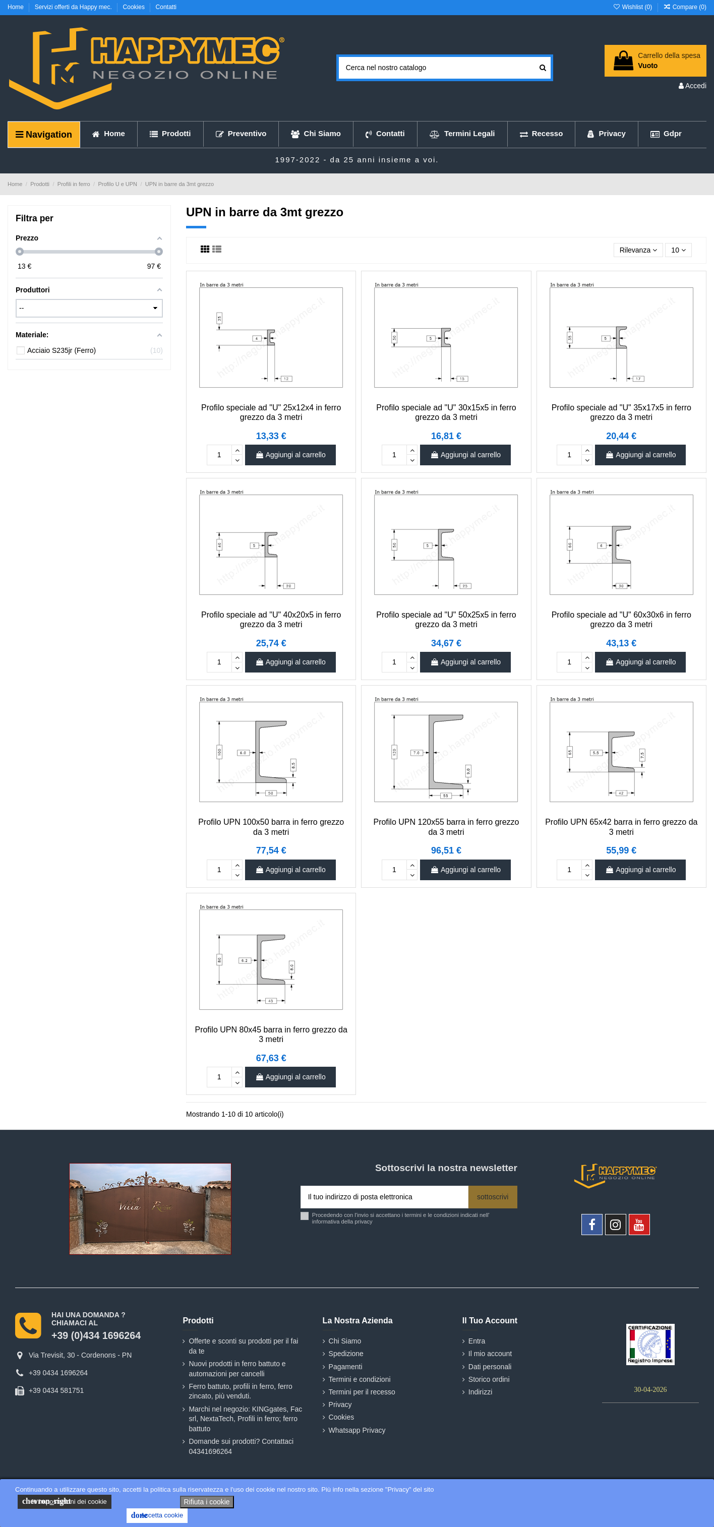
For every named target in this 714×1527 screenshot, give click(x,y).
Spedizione (346, 1354)
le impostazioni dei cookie (64, 1501)
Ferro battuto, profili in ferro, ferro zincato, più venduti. (240, 1391)
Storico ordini (489, 1379)
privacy (363, 1221)
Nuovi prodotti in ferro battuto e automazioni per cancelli (237, 1369)
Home (16, 7)
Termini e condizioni (360, 1379)
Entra (476, 1341)
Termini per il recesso (362, 1392)
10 (678, 250)
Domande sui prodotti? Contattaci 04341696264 (241, 1446)
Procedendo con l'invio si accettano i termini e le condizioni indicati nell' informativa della (401, 1218)
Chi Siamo (345, 1341)
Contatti (166, 7)
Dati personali (490, 1367)
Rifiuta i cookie (207, 1502)
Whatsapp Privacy (357, 1430)
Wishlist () (633, 7)
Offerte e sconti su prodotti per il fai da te (243, 1346)
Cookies (135, 7)
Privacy (340, 1404)
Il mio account (490, 1354)
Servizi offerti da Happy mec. (74, 7)
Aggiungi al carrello (290, 455)
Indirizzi (480, 1392)
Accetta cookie (157, 1515)
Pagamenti (346, 1367)
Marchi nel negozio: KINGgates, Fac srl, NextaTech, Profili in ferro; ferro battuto (245, 1419)
